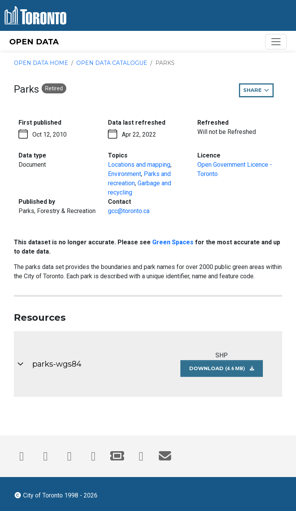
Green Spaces (172, 242)
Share (258, 91)
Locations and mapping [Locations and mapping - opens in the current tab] (139, 164)
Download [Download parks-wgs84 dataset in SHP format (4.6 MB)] (226, 370)
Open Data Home (41, 62)
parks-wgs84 (56, 364)
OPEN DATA (34, 41)
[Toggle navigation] (276, 41)
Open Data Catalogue (111, 62)
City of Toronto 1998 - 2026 (56, 495)
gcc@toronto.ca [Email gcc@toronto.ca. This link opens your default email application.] (129, 211)
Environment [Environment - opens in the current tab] (124, 174)
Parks (165, 62)
